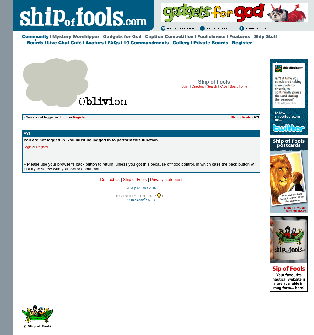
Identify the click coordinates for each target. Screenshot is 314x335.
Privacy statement (166, 179)
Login (64, 117)
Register (79, 117)
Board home (238, 86)
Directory (198, 86)
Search (212, 86)
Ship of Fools (241, 117)
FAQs (223, 86)
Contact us (110, 179)
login (184, 86)
